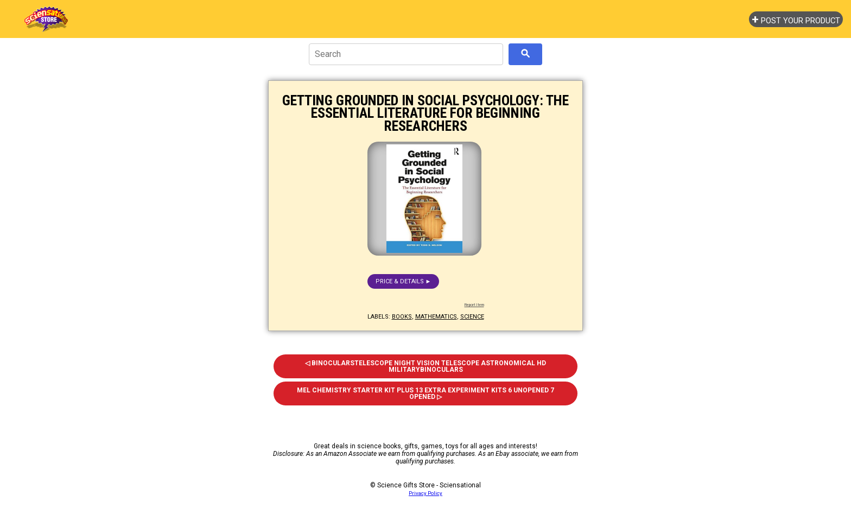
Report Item (474, 305)
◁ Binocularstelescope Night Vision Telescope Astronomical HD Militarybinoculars (425, 366)
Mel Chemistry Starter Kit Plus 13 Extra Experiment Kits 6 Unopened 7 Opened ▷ (425, 393)
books (402, 316)
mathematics (436, 316)
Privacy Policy (425, 493)
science (472, 316)
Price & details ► (403, 281)
